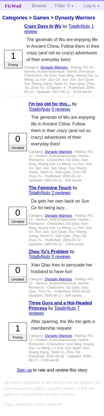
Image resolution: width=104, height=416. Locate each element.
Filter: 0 (62, 5)
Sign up (24, 370)
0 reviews (61, 109)
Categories (14, 18)
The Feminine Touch (50, 187)
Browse (39, 5)
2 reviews (61, 192)
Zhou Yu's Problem (49, 251)
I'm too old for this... (50, 104)
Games (41, 18)
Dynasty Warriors (75, 18)
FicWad (13, 6)
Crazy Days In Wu (42, 26)
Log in (90, 5)
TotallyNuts (79, 26)
